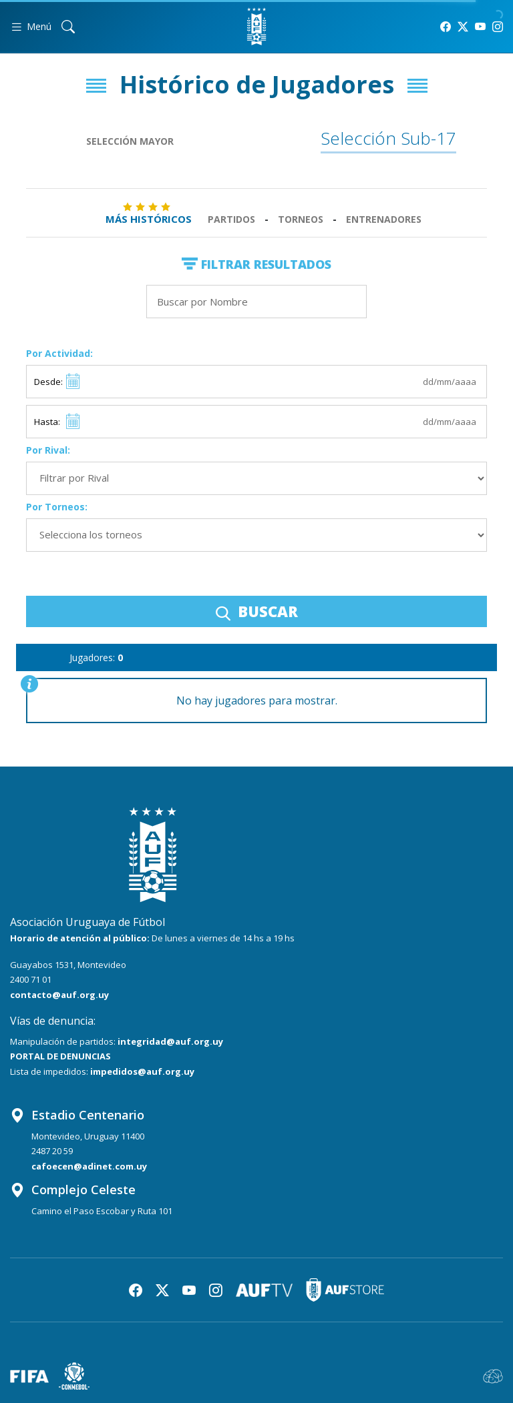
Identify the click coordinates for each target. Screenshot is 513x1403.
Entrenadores (383, 219)
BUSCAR (257, 611)
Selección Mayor (130, 141)
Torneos (300, 219)
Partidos (231, 219)
